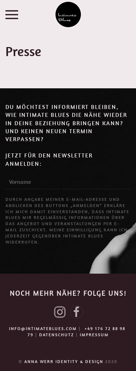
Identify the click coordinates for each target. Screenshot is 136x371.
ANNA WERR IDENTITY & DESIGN (64, 361)
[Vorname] (68, 182)
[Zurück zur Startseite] (68, 14)
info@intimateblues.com (43, 328)
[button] (11, 14)
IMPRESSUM (94, 334)
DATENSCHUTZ (56, 334)
